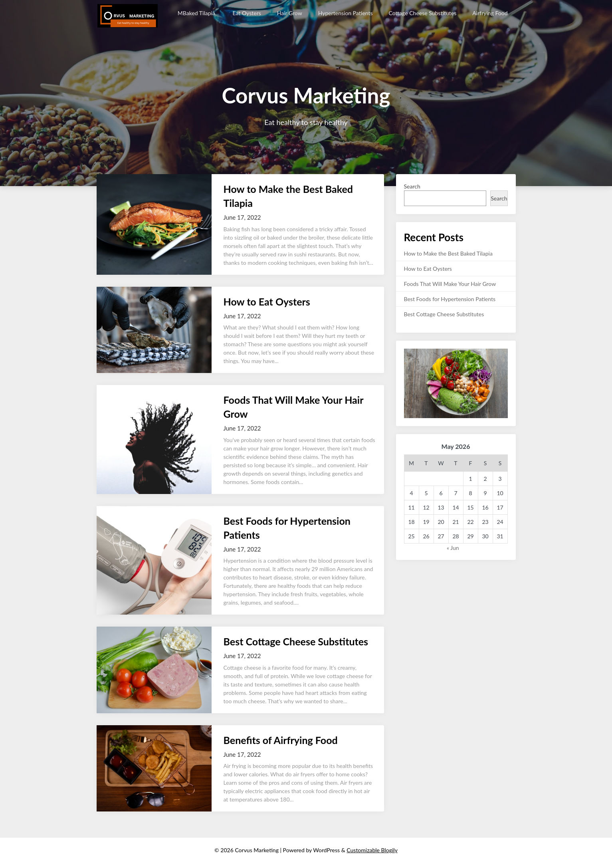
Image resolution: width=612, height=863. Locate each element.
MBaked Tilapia (197, 13)
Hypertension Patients (345, 13)
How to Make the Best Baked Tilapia (449, 253)
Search (412, 186)
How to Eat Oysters (267, 302)
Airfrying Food (489, 13)
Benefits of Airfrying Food (281, 740)
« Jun (453, 547)
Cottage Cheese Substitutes (423, 13)
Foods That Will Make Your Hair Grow (450, 283)
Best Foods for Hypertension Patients (450, 299)
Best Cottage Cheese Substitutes (296, 641)
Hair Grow (289, 13)
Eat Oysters (246, 13)
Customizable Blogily (372, 850)
